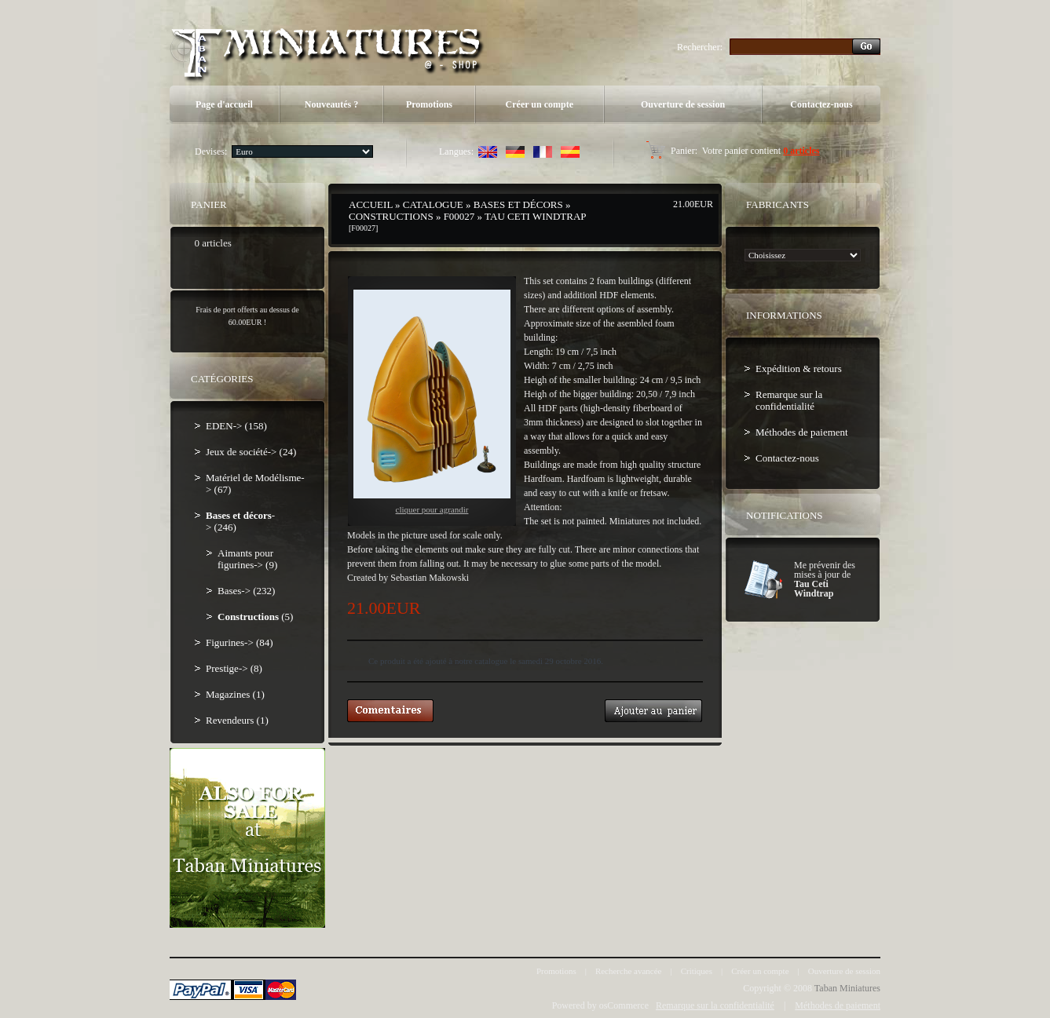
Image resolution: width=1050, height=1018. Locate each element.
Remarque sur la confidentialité (788, 400)
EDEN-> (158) (236, 426)
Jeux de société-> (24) (251, 452)
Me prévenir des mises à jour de (824, 579)
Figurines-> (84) (239, 642)
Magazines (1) (235, 694)
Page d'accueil (224, 104)
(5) (255, 616)
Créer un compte (539, 104)
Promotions (429, 104)
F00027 (459, 216)
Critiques (696, 971)
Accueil (371, 204)
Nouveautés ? (331, 104)
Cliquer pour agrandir (431, 402)
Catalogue (433, 204)
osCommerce (624, 1005)
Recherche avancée (628, 971)
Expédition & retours (798, 368)
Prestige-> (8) (234, 668)
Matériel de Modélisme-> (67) (255, 483)
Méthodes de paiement (801, 432)
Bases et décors (518, 204)
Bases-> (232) (246, 591)
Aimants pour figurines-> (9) (247, 559)
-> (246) (240, 521)
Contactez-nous (821, 104)
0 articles (801, 150)
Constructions (391, 216)
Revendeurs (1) (237, 720)
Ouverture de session (683, 104)
